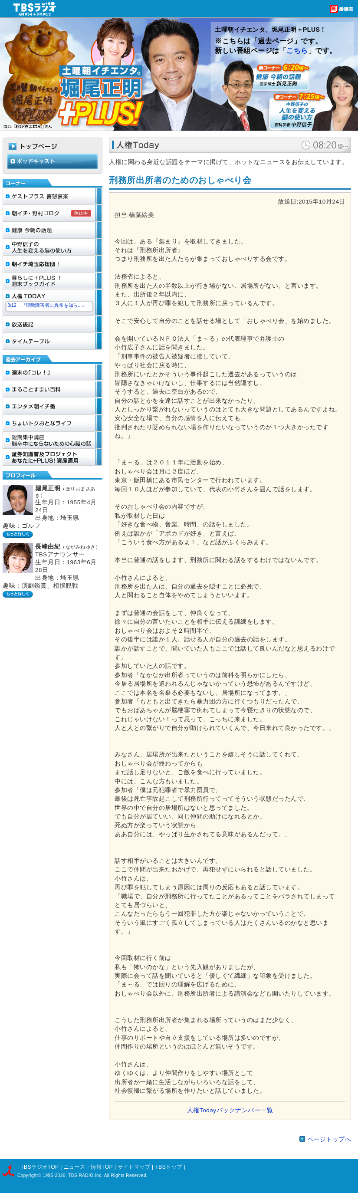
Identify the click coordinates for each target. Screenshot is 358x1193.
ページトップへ (329, 1139)
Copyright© (30, 1175)
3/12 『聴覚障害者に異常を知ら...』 (46, 305)
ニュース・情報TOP (88, 1167)
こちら (297, 50)
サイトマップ (135, 1167)
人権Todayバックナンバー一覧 (230, 1110)
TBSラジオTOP (39, 1167)
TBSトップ (168, 1167)
